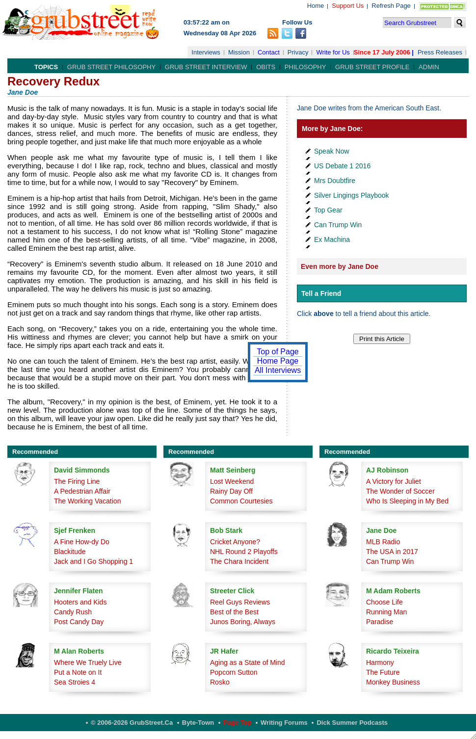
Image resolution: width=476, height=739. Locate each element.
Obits (265, 67)
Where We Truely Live (87, 662)
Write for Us (332, 52)
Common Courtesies (241, 501)
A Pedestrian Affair (82, 491)
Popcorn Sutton (234, 672)
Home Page (278, 361)
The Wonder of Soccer (400, 491)
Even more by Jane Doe (339, 266)
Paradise (379, 622)
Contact (269, 52)
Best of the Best (234, 612)
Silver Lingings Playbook (351, 195)
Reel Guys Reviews (240, 602)
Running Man (386, 612)
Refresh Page (391, 5)
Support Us (348, 5)
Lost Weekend (232, 481)
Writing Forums (284, 722)
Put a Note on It (78, 672)
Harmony (380, 662)
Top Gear (328, 210)
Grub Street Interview (206, 67)
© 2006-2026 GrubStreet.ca (132, 722)
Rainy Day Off (231, 491)
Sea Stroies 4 (74, 682)
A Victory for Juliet (393, 481)
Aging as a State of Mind (247, 662)
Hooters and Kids (80, 602)
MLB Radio (383, 542)
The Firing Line (77, 481)
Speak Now (331, 151)
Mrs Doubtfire (334, 181)
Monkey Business (393, 682)
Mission (239, 52)
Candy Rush (73, 612)
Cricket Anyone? (235, 542)
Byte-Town (198, 722)
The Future (382, 672)
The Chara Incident (239, 561)
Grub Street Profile (372, 67)
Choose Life (384, 602)
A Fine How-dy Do (81, 542)
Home (315, 5)
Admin (429, 67)
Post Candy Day (79, 622)
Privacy (298, 52)
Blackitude (70, 551)
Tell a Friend (321, 293)
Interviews (205, 52)
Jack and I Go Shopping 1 (93, 561)
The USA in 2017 (392, 551)
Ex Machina (332, 239)
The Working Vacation (87, 501)
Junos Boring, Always (242, 622)
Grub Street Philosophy (111, 67)
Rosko (220, 682)
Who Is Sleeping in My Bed (407, 501)
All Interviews (278, 370)
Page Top (237, 722)
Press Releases (440, 52)
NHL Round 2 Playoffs (244, 551)
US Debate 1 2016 (342, 166)
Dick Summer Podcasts (352, 722)
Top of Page (277, 351)
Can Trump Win (338, 225)
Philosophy (305, 67)
